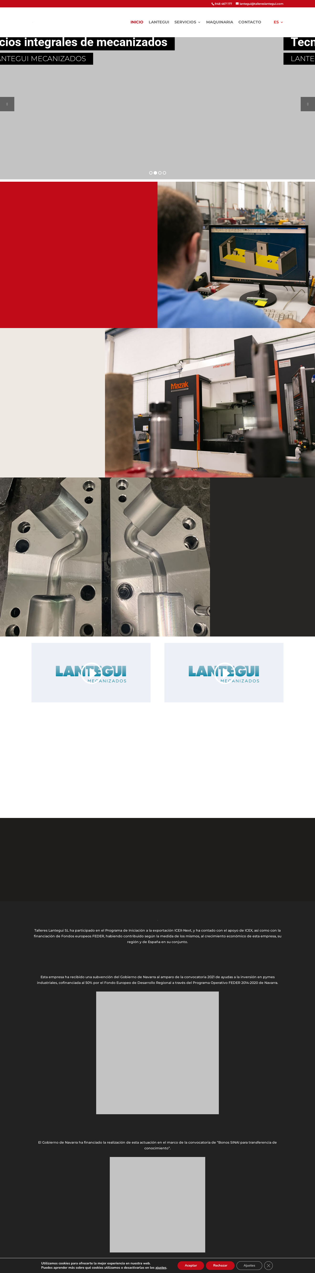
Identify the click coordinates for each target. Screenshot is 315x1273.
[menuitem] (279, 29)
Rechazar (220, 1265)
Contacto (249, 22)
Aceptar (191, 1265)
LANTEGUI (159, 22)
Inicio (137, 22)
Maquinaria (219, 22)
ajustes (160, 1268)
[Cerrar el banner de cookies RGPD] (268, 1265)
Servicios (185, 22)
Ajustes (249, 1265)
